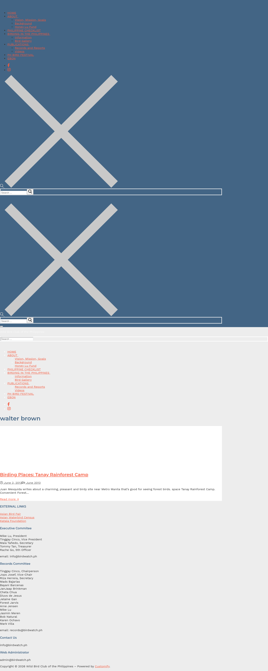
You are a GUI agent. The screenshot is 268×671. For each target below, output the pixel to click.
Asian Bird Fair (10, 514)
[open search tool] (59, 187)
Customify (102, 666)
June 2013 (31, 482)
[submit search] (30, 192)
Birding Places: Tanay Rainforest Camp (44, 474)
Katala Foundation (13, 521)
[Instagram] (9, 70)
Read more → (9, 499)
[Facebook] (8, 65)
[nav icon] (1, 326)
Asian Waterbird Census (17, 517)
